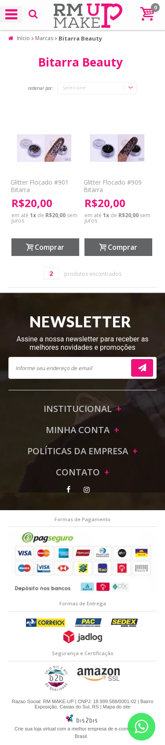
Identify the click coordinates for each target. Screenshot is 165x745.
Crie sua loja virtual (35, 728)
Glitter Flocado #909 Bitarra (113, 186)
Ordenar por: (40, 88)
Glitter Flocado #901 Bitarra (40, 186)
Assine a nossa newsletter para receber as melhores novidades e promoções (82, 343)
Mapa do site (117, 706)
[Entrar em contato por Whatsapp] (141, 727)
